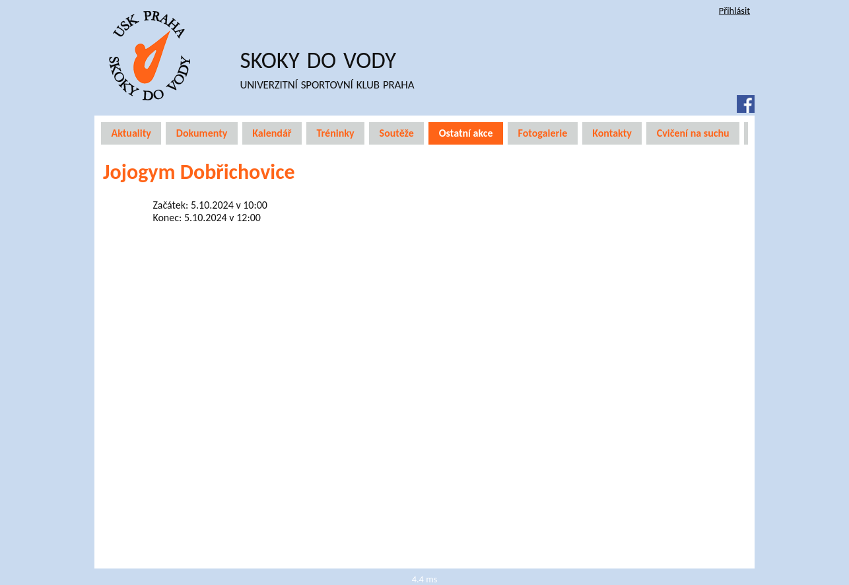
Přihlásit (734, 11)
